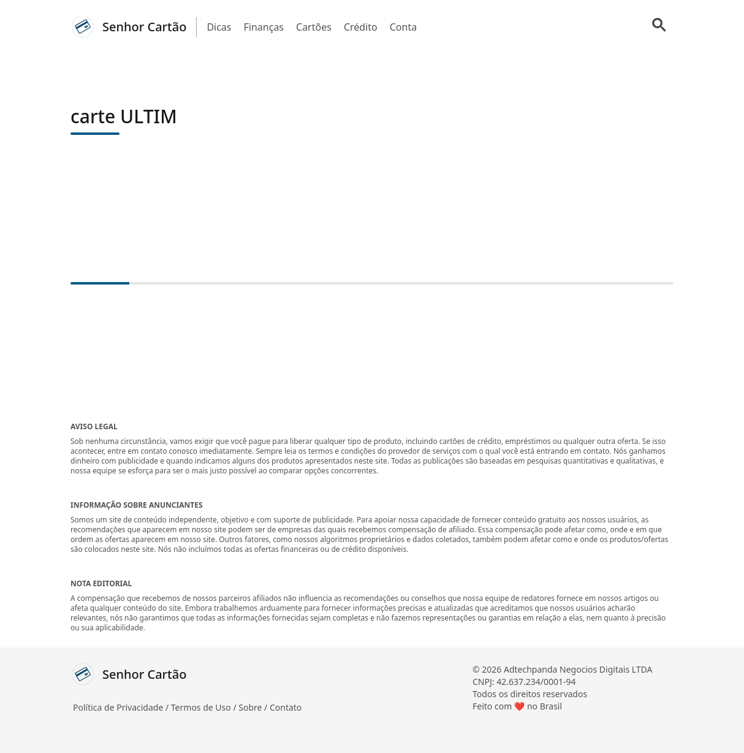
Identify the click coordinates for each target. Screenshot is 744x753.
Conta (403, 27)
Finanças (264, 27)
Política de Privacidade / (122, 707)
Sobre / (254, 707)
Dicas (219, 27)
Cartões (314, 27)
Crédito (361, 27)
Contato (286, 707)
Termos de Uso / (204, 707)
